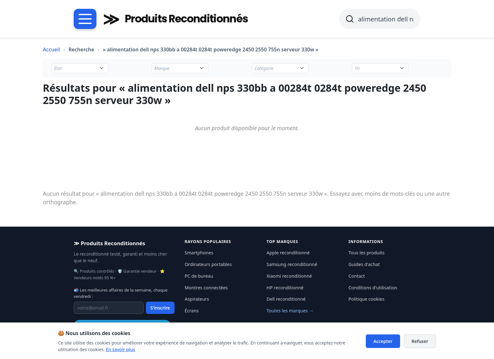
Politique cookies (366, 299)
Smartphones (199, 253)
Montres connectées (206, 288)
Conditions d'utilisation (372, 288)
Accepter (382, 341)
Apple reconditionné (288, 253)
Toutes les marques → (290, 311)
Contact (356, 276)
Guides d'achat (364, 264)
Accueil (51, 49)
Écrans (191, 311)
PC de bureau (199, 276)
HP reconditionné (285, 288)
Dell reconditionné (286, 299)
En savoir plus (120, 349)
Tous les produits (366, 253)
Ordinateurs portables (208, 264)
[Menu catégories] (85, 19)
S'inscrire (160, 308)
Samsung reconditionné (292, 264)
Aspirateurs (197, 299)
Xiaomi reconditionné (289, 276)
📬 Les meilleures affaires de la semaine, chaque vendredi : (121, 293)
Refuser (420, 341)
